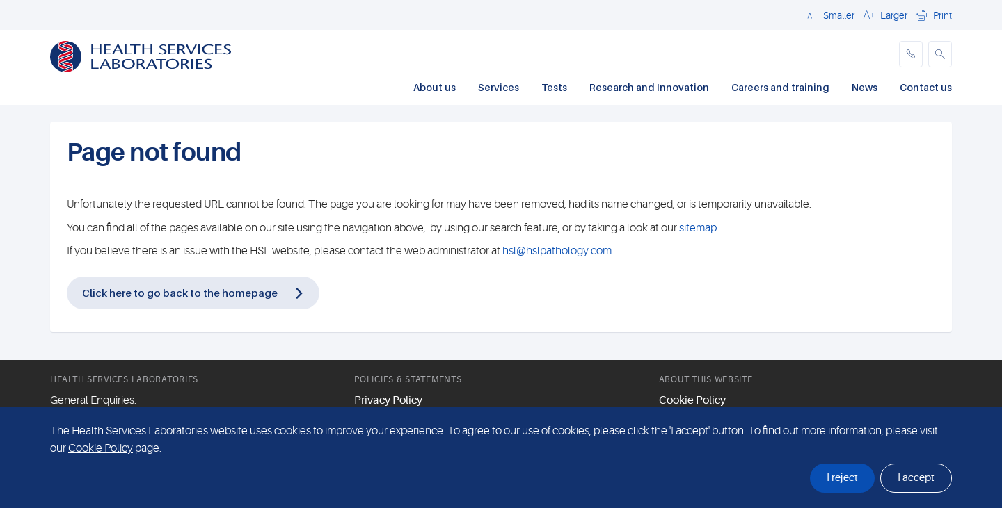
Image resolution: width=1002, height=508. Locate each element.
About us (434, 87)
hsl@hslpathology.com (557, 251)
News (864, 87)
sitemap (698, 228)
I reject (842, 478)
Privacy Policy (388, 400)
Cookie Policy (692, 400)
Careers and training (780, 87)
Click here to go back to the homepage (180, 292)
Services (498, 87)
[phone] (911, 54)
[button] (828, 15)
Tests (554, 87)
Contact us (926, 87)
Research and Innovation (649, 87)
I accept (916, 478)
